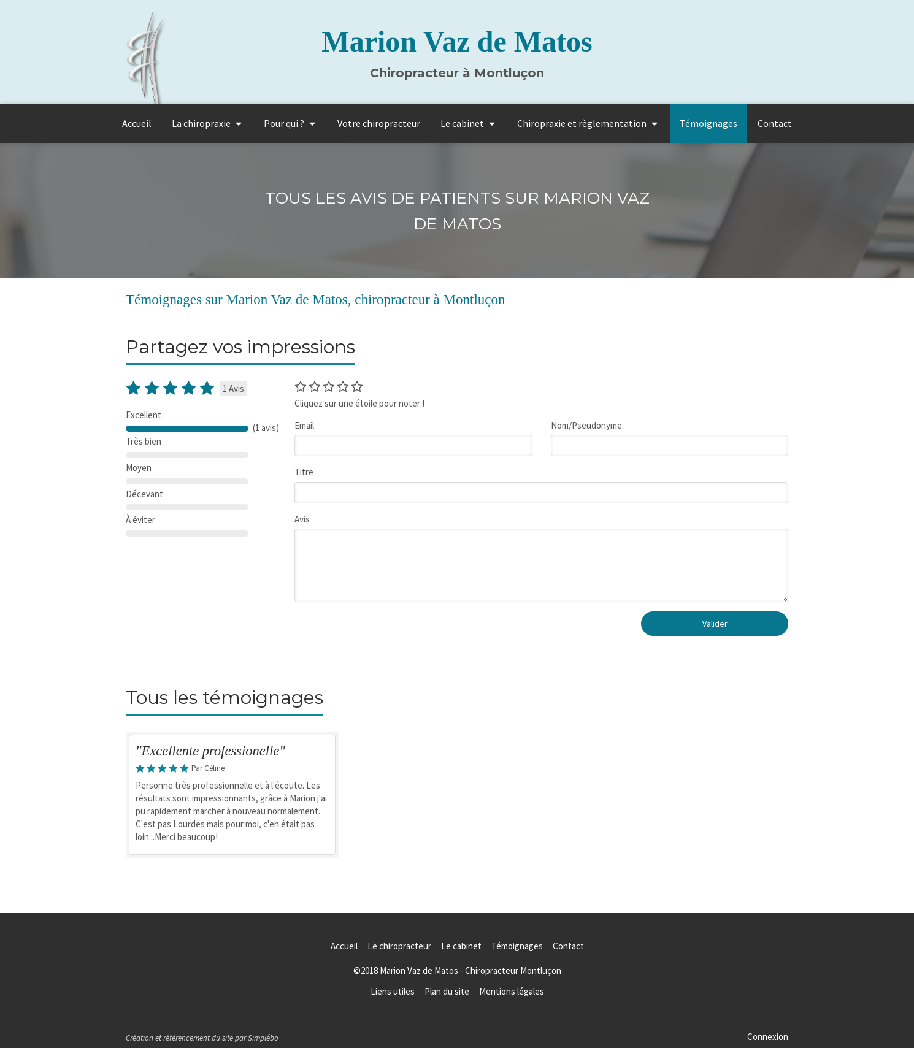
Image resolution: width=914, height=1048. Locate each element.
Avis (302, 519)
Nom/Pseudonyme (586, 425)
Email (304, 425)
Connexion (767, 1036)
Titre (303, 472)
